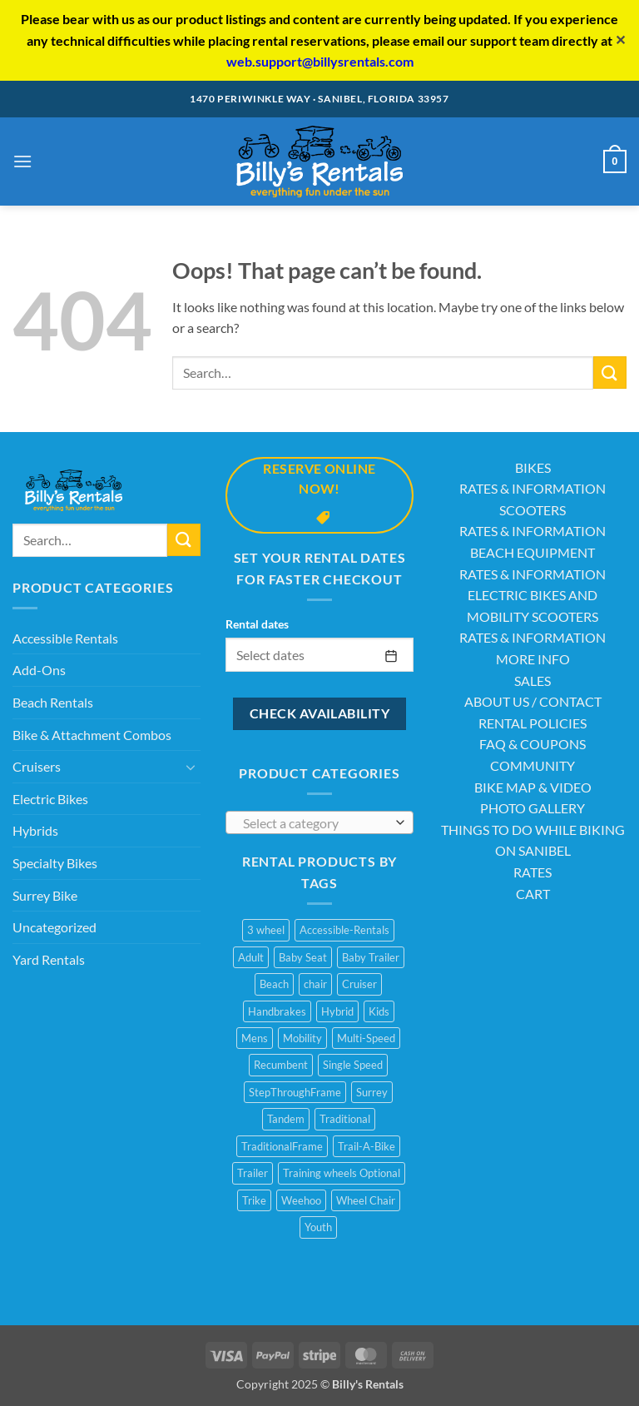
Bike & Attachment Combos (91, 735)
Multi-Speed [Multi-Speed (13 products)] (366, 1038)
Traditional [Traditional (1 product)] (345, 1118)
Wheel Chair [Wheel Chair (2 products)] (365, 1200)
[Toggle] (191, 767)
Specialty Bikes (54, 863)
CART (533, 894)
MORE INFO (533, 659)
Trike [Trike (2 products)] (254, 1200)
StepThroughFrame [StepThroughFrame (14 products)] (295, 1092)
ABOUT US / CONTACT (533, 701)
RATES (532, 872)
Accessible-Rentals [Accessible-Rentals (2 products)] (344, 930)
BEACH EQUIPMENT (532, 552)
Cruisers (36, 766)
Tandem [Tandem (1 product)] (286, 1118)
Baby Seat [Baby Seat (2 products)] (303, 957)
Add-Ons (39, 670)
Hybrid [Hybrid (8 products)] (337, 1011)
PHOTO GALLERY (532, 808)
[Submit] (610, 372)
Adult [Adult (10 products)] (251, 957)
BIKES (533, 467)
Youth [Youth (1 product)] (318, 1227)
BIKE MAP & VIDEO (533, 787)
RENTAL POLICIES (532, 723)
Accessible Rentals (65, 638)
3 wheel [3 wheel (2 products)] (266, 930)
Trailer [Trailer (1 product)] (252, 1173)
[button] (22, 161)
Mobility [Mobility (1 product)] (302, 1038)
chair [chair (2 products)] (315, 984)
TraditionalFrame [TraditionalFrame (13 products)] (282, 1146)
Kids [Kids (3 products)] (379, 1011)
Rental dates (257, 624)
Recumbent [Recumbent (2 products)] (281, 1064)
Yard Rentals (48, 959)
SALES (532, 680)
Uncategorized (54, 927)
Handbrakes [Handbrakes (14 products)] (277, 1011)
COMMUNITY (532, 765)
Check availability (319, 713)
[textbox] (315, 823)
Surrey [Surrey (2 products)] (372, 1092)
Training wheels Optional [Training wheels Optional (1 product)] (341, 1173)
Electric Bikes (50, 799)
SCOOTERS (532, 510)
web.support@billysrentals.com (320, 61)
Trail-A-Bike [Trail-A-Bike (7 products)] (366, 1146)
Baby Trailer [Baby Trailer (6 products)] (370, 957)
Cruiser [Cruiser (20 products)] (359, 984)
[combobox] (319, 822)
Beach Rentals (52, 702)
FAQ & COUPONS (532, 744)
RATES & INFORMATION (532, 488)
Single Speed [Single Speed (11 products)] (353, 1064)
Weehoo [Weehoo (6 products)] (301, 1200)
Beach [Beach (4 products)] (274, 984)
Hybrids (35, 830)
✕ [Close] (620, 39)
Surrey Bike (44, 895)
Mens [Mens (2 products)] (254, 1038)
